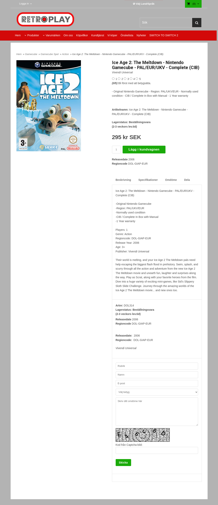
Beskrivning (123, 179)
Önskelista (127, 35)
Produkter (33, 35)
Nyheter (141, 35)
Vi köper (112, 35)
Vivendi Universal (122, 72)
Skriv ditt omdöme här (157, 411)
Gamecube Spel (50, 54)
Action (66, 54)
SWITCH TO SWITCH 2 (163, 35)
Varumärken (53, 35)
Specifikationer (148, 179)
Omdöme (171, 179)
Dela (187, 179)
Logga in (24, 3)
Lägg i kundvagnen (144, 149)
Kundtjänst (97, 35)
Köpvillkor (82, 35)
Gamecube (31, 54)
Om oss (68, 35)
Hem (18, 35)
